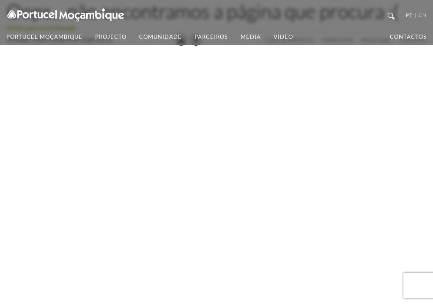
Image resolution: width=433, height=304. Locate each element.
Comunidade (160, 37)
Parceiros (211, 37)
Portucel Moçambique (44, 37)
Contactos (408, 37)
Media (251, 37)
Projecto (110, 37)
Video (283, 37)
